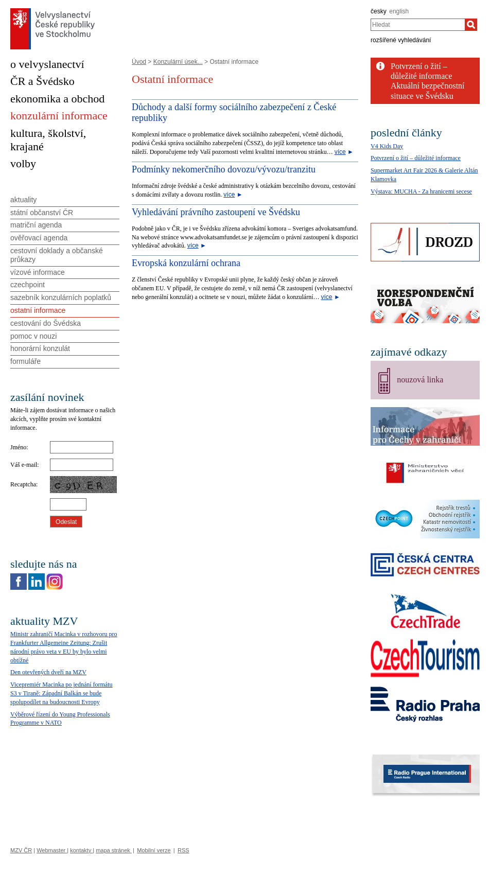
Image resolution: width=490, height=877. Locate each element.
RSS (183, 850)
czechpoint (27, 284)
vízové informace (37, 272)
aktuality (23, 200)
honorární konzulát (40, 348)
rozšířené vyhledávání (401, 40)
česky (379, 11)
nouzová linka (420, 379)
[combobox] (418, 25)
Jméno (18, 447)
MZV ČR (21, 850)
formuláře (25, 361)
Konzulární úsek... (178, 61)
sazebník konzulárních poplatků (60, 297)
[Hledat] (471, 25)
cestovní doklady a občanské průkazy (56, 255)
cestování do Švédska (45, 323)
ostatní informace (37, 310)
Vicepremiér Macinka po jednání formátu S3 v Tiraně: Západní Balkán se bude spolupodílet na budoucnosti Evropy (61, 693)
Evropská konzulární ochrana (186, 263)
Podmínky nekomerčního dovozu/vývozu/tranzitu (224, 169)
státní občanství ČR (41, 212)
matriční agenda (36, 225)
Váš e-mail (23, 464)
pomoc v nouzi (33, 336)
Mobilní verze (153, 850)
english (399, 11)
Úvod (139, 61)
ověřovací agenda (38, 238)
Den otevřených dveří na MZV (48, 672)
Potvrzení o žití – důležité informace (416, 158)
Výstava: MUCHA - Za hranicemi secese (421, 191)
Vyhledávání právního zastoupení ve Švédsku (216, 212)
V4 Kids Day (387, 146)
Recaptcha (23, 484)
